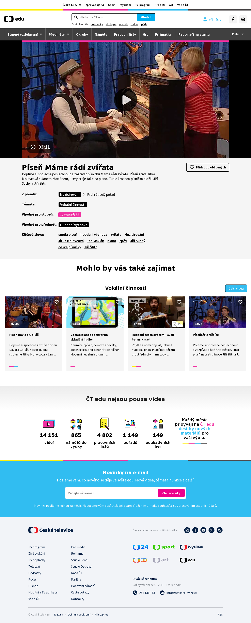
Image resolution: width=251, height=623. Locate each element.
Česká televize (71, 5)
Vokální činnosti (72, 204)
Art (171, 5)
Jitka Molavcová (71, 240)
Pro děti (160, 5)
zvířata (115, 234)
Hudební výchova (73, 224)
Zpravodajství (94, 5)
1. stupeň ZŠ (69, 214)
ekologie (111, 24)
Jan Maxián (95, 240)
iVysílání (125, 5)
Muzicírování (69, 194)
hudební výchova (93, 234)
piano (111, 240)
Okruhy (82, 34)
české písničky (69, 247)
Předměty (57, 34)
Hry (145, 34)
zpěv (123, 240)
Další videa (236, 288)
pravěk (123, 24)
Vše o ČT (182, 5)
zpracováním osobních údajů (196, 505)
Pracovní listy (125, 34)
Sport (112, 5)
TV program (143, 5)
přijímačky (97, 24)
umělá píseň (67, 234)
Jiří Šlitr (90, 247)
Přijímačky (163, 34)
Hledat (146, 17)
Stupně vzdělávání (22, 34)
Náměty (101, 34)
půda (144, 24)
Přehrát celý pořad (100, 194)
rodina (134, 24)
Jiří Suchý (137, 240)
